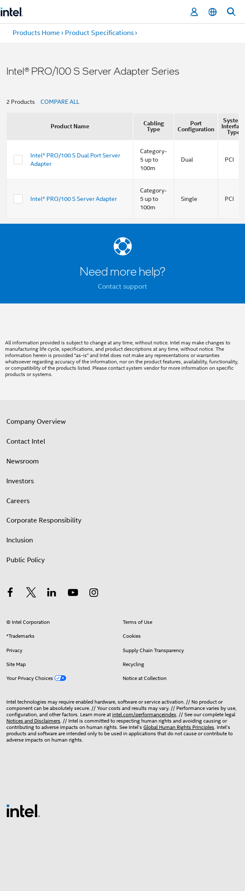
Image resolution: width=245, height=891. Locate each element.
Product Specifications (99, 33)
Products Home (36, 33)
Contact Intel (25, 441)
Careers (18, 501)
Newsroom (22, 461)
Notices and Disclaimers (33, 721)
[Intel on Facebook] (10, 593)
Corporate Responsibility (43, 520)
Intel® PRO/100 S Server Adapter (73, 199)
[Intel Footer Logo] (23, 810)
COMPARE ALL (59, 102)
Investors (20, 481)
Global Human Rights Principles (178, 727)
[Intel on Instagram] (93, 593)
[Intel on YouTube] (73, 593)
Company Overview (36, 421)
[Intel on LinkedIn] (52, 593)
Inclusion (19, 540)
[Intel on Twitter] (31, 593)
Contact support (122, 286)
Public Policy (25, 560)
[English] (212, 12)
